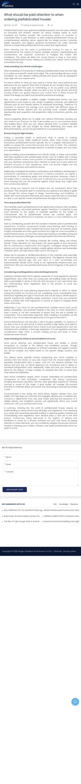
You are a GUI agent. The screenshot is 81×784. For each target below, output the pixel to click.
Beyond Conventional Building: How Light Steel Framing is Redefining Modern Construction (61, 521)
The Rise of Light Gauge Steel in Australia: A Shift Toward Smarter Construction (21, 521)
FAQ (55, 504)
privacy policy (70, 551)
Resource (74, 504)
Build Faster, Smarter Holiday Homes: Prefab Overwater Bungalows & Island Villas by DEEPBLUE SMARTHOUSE (21, 516)
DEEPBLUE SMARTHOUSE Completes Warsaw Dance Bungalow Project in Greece (61, 516)
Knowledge (63, 504)
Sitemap (58, 551)
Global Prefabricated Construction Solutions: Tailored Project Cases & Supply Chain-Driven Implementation (61, 510)
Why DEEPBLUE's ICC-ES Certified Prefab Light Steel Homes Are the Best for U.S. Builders (23, 510)
